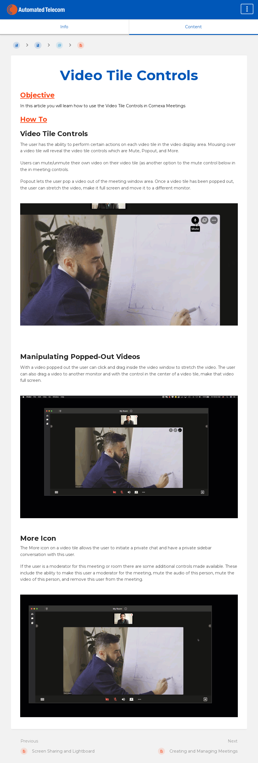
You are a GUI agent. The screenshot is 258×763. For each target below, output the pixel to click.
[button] (129, 265)
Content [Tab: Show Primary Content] (193, 26)
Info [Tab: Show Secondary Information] (64, 26)
